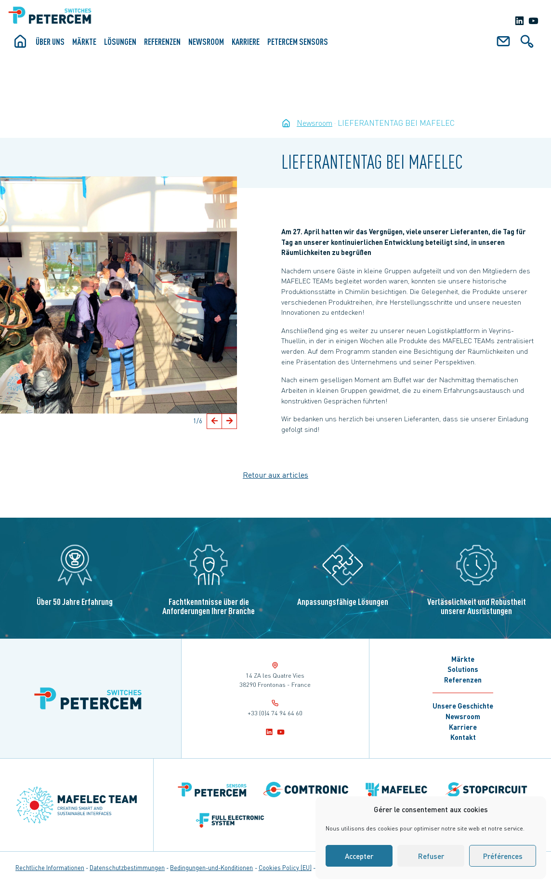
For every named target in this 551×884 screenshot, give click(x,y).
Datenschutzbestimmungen (127, 867)
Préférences (503, 856)
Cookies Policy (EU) (285, 867)
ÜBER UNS (50, 41)
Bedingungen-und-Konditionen (211, 867)
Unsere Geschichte (463, 705)
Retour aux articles (275, 474)
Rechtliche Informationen (49, 867)
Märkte (84, 41)
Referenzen (162, 41)
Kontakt (463, 737)
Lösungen (120, 41)
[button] (214, 421)
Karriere (246, 41)
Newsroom (206, 41)
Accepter (359, 856)
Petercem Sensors (297, 41)
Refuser (431, 856)
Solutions (462, 669)
